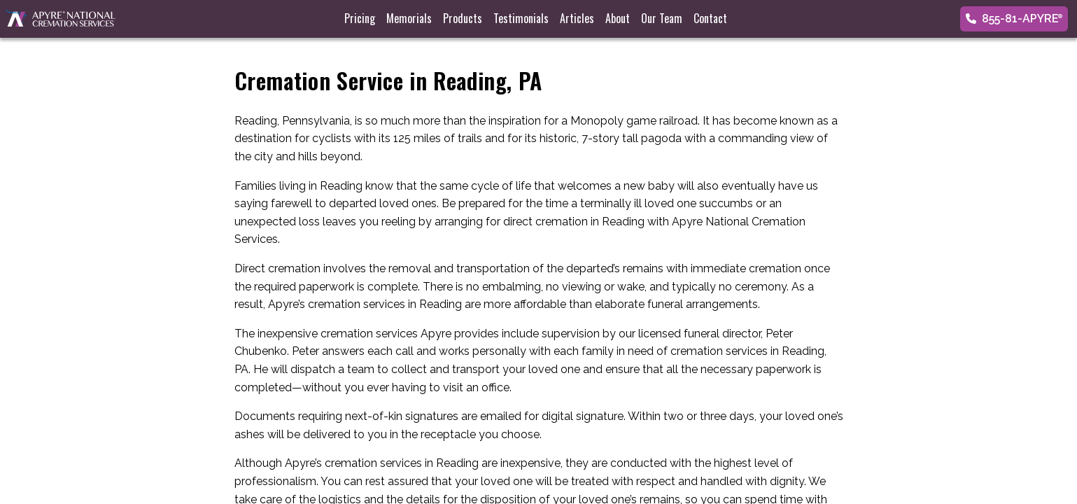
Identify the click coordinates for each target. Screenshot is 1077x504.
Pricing (359, 18)
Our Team (661, 18)
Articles (577, 18)
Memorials (409, 18)
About (617, 18)
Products (462, 18)
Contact (710, 18)
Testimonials (521, 18)
